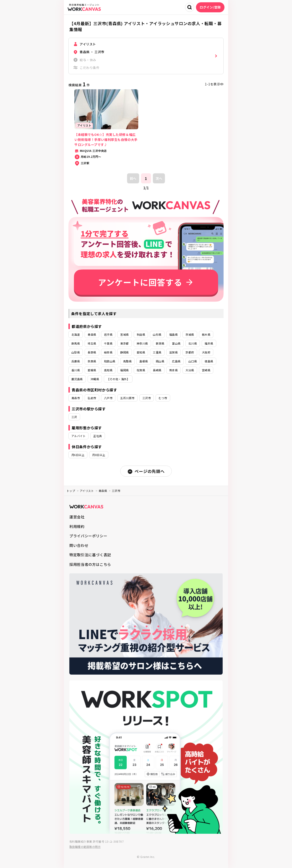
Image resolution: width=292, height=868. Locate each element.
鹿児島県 (77, 379)
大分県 (189, 370)
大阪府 (206, 352)
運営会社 (77, 517)
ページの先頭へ (145, 471)
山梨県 (75, 352)
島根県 (143, 361)
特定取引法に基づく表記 (90, 554)
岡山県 (160, 361)
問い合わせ (78, 545)
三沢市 (146, 398)
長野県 (92, 352)
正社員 (97, 436)
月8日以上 (98, 455)
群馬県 (75, 343)
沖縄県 (95, 379)
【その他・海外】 (118, 379)
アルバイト (78, 436)
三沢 (74, 417)
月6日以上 (77, 455)
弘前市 (92, 398)
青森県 (92, 334)
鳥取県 (127, 361)
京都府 (189, 352)
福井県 (209, 343)
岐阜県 (108, 352)
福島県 (173, 334)
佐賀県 (141, 370)
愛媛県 (92, 370)
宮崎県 (206, 370)
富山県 (176, 343)
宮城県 (124, 334)
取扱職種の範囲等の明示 (85, 847)
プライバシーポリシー (88, 535)
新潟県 (160, 343)
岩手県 (108, 334)
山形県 (157, 334)
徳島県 (209, 361)
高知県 (108, 370)
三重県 (157, 352)
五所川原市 (127, 398)
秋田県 (141, 334)
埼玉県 (92, 343)
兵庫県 (75, 361)
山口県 (192, 361)
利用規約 (77, 526)
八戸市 (108, 398)
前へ (133, 178)
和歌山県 (109, 361)
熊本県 (173, 370)
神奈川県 (142, 343)
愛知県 (141, 352)
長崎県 (157, 370)
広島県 (176, 361)
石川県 (192, 343)
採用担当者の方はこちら (90, 564)
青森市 (75, 398)
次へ (159, 178)
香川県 (75, 370)
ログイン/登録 (210, 7)
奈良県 (92, 361)
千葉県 (108, 343)
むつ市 (163, 398)
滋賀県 (173, 352)
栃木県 (206, 334)
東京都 (124, 343)
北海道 (75, 334)
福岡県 (124, 370)
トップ (71, 491)
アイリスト (87, 491)
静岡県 (124, 352)
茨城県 (189, 334)
